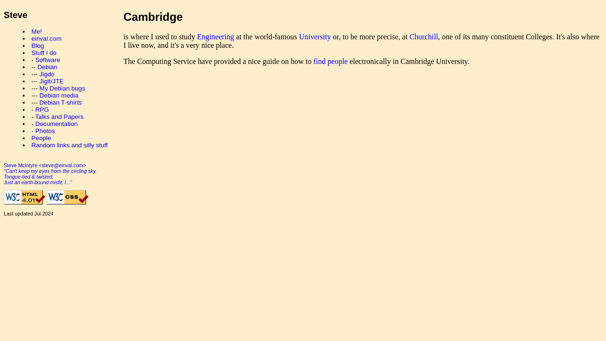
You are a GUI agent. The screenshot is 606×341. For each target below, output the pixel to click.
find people (330, 61)
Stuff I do (43, 52)
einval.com (46, 38)
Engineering (215, 37)
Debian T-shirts (60, 102)
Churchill (424, 37)
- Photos (43, 131)
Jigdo (46, 74)
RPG (42, 109)
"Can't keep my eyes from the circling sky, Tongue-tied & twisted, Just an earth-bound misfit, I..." (50, 176)
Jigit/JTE (51, 81)
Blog (37, 45)
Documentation (56, 123)
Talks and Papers (59, 116)
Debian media (58, 95)
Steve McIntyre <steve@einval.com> (45, 165)
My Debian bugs (62, 88)
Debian (47, 67)
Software (47, 59)
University (315, 37)
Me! (36, 31)
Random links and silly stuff (69, 145)
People (41, 138)
